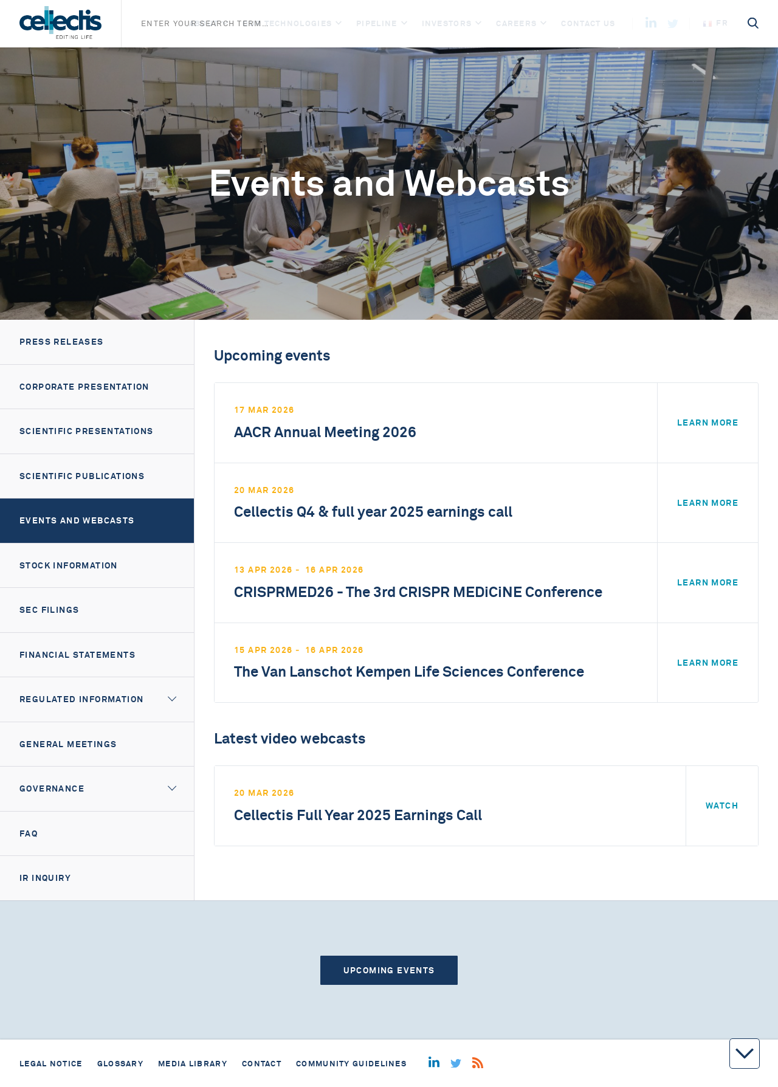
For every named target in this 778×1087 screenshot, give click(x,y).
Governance (51, 788)
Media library (192, 1063)
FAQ (28, 833)
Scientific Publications (82, 476)
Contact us (588, 23)
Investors (447, 23)
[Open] (225, 23)
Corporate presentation (84, 386)
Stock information (68, 565)
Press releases (61, 341)
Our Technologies (287, 23)
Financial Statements (77, 654)
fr (715, 23)
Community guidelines (351, 1063)
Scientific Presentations (86, 431)
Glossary (120, 1063)
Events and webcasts (77, 520)
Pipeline (376, 23)
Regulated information (81, 699)
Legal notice (51, 1063)
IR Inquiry (45, 877)
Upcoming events (389, 970)
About (204, 23)
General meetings (68, 744)
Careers (516, 23)
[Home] (60, 23)
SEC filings (49, 609)
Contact (261, 1063)
